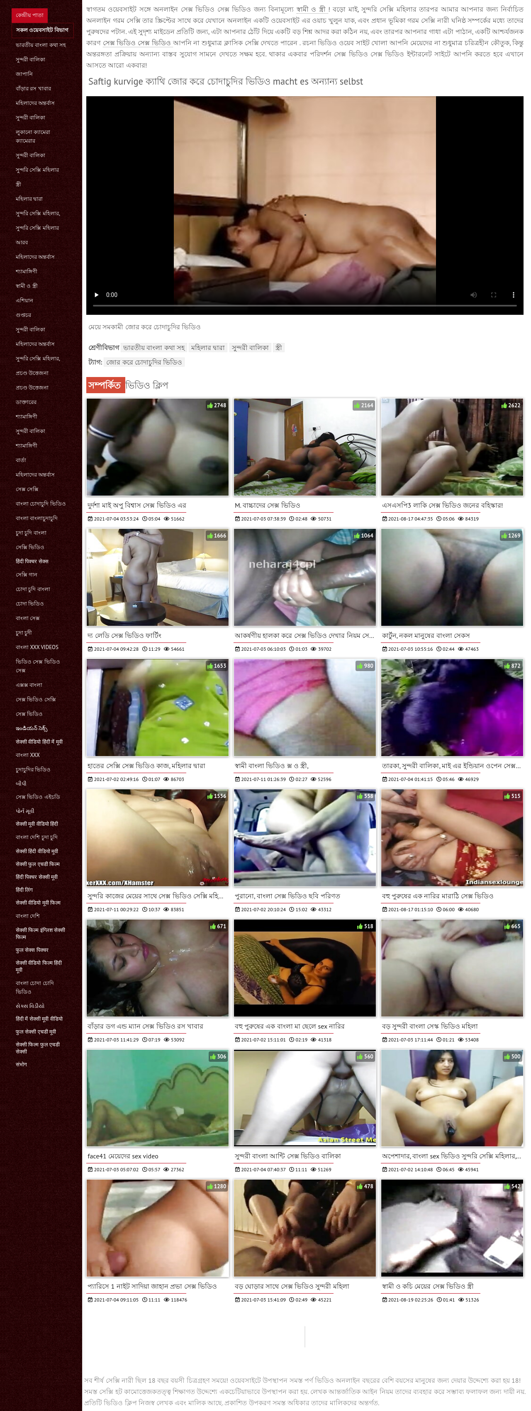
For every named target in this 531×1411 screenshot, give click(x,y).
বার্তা (21, 460)
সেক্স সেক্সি (27, 489)
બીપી (21, 783)
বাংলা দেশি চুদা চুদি (37, 837)
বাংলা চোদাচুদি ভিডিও (41, 503)
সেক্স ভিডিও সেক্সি (36, 699)
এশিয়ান (24, 300)
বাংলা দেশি (28, 916)
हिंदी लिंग (24, 889)
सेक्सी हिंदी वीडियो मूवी (37, 851)
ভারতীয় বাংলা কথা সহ (41, 45)
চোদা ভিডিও (30, 603)
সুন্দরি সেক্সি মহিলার (37, 169)
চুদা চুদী (24, 632)
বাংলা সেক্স (28, 618)
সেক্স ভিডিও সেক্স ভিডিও (138, 43)
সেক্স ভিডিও (29, 714)
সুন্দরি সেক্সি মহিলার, (38, 213)
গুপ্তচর (23, 315)
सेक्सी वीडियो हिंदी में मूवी (39, 741)
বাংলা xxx (28, 755)
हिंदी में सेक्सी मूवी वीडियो (39, 1018)
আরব (22, 242)
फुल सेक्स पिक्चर (32, 950)
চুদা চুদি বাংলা (31, 532)
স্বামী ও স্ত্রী (27, 285)
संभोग (21, 1064)
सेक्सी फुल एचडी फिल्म (38, 864)
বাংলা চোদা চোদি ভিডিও (35, 987)
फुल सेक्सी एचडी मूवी (36, 1031)
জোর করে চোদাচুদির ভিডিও (144, 362)
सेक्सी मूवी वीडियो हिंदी (37, 823)
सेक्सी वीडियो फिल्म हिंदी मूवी (39, 966)
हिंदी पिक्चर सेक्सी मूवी (37, 877)
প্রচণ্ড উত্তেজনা (32, 373)
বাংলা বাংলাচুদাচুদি (37, 518)
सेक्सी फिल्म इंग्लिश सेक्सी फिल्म (40, 934)
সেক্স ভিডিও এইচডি (38, 796)
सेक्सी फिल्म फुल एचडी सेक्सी (38, 1048)
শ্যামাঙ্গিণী (26, 271)
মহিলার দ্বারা (29, 198)
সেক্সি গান (26, 574)
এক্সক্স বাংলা (29, 684)
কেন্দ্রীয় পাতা (30, 15)
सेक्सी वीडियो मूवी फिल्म (38, 902)
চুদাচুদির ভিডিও (33, 769)
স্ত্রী (18, 184)
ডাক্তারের (26, 402)
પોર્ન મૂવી (25, 811)
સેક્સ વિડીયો (30, 1006)
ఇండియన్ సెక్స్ (31, 728)
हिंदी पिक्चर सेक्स (32, 561)
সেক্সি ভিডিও (30, 547)
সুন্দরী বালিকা (30, 59)
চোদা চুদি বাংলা (33, 589)
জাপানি (24, 74)
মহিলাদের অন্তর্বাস (35, 103)
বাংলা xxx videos (37, 647)
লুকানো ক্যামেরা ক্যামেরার (33, 136)
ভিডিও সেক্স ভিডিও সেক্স (38, 666)
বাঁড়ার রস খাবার (33, 88)
